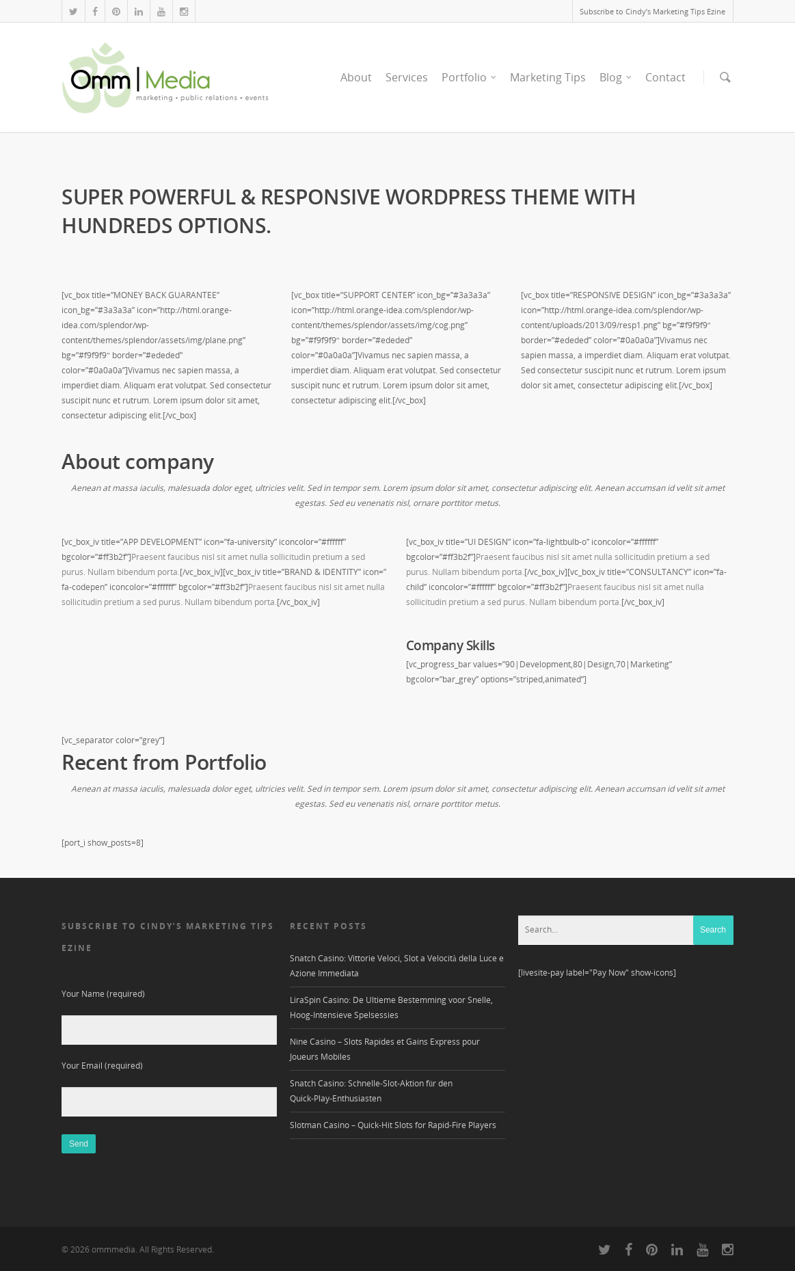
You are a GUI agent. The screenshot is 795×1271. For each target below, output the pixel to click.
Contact (665, 77)
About (356, 77)
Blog (616, 77)
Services (407, 77)
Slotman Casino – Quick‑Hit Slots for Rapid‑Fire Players (393, 1125)
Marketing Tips (548, 77)
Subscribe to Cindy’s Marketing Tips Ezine (652, 11)
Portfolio (470, 77)
